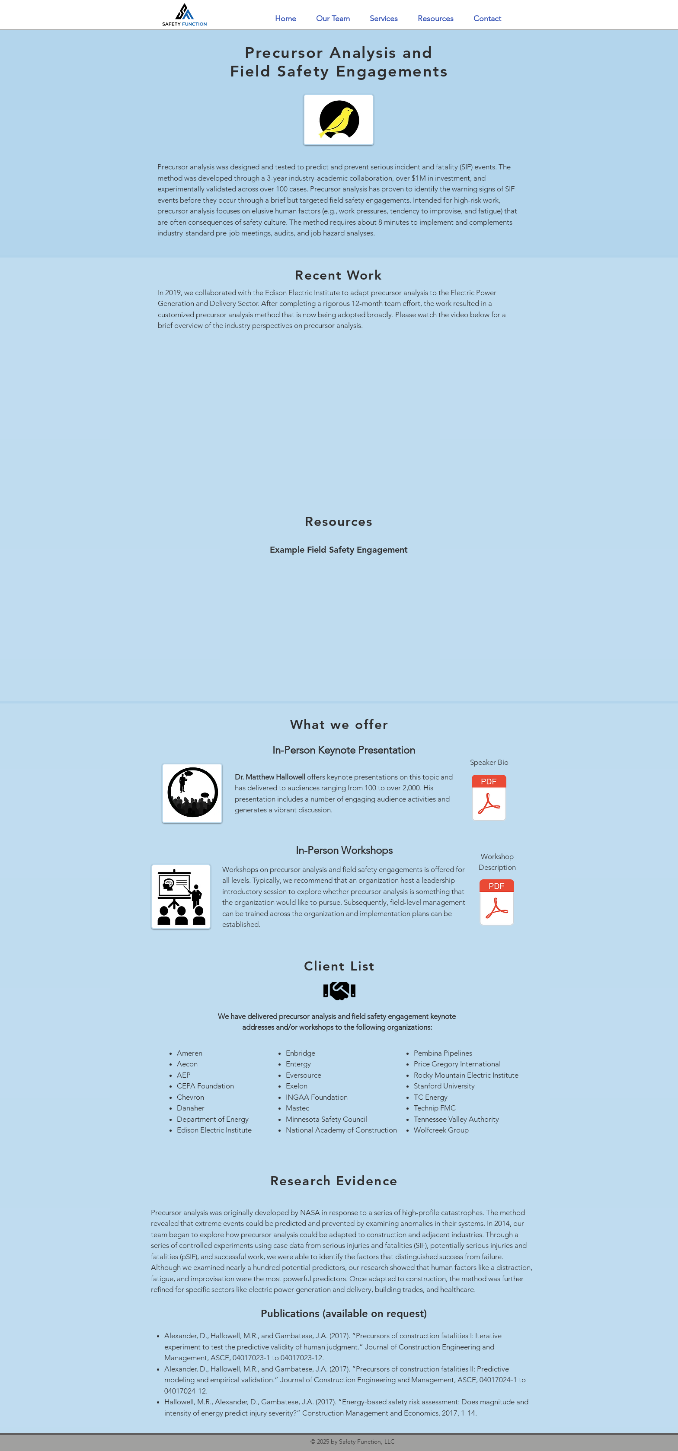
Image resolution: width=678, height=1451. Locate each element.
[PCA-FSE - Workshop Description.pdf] (496, 903)
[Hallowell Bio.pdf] (489, 799)
